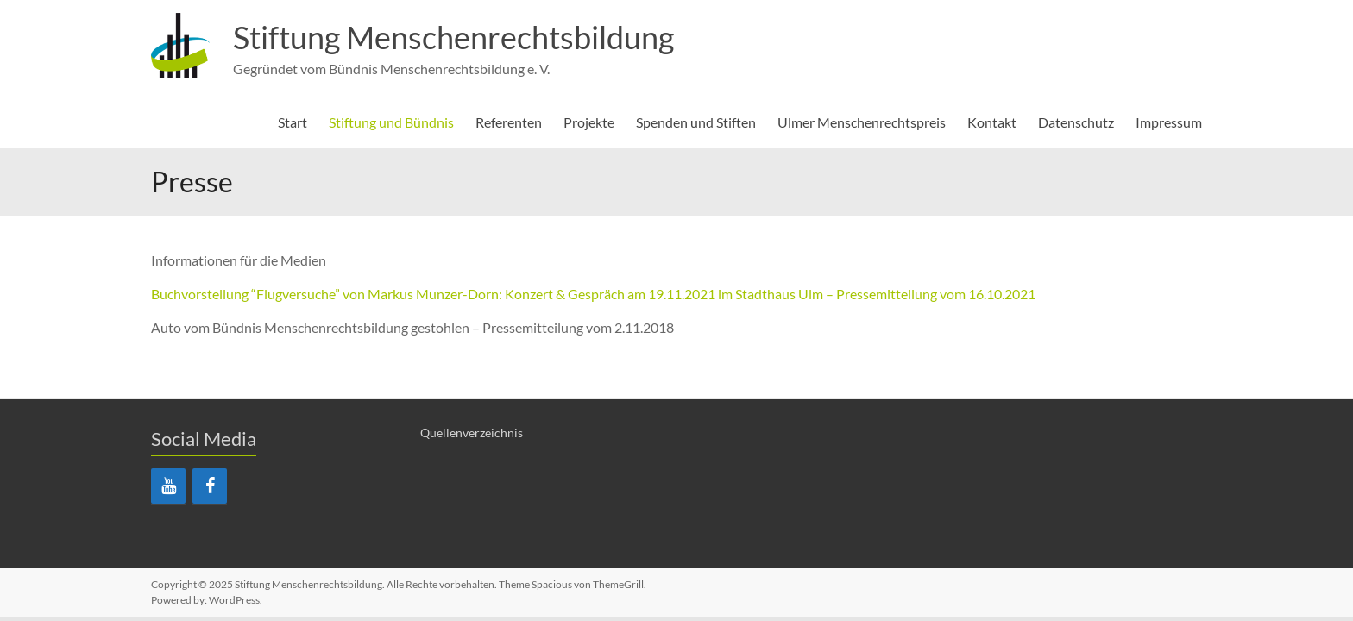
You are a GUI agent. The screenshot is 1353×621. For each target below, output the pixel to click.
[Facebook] (209, 486)
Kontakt (991, 122)
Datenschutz (1076, 122)
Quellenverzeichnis (471, 432)
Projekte (588, 122)
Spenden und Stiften (696, 122)
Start (292, 122)
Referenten (508, 122)
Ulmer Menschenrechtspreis (861, 122)
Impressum (1169, 122)
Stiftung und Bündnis (391, 122)
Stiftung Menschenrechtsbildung (453, 37)
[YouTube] (168, 486)
